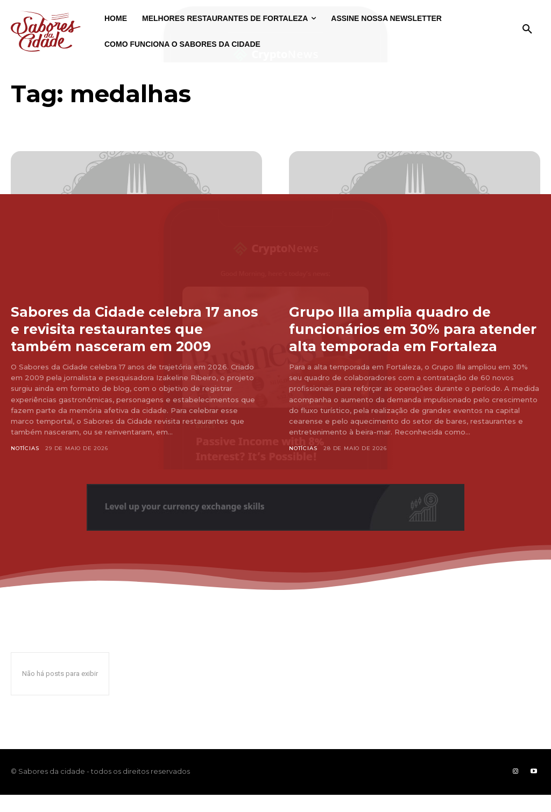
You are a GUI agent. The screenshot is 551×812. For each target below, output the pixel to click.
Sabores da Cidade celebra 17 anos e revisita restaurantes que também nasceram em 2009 (124, 337)
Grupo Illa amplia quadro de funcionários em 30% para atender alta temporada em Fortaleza (397, 337)
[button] (527, 29)
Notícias (25, 465)
